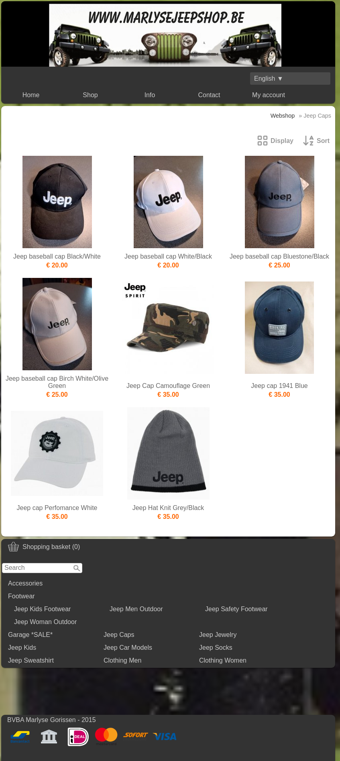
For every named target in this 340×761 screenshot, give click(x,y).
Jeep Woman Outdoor (45, 621)
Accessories (25, 583)
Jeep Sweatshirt (31, 660)
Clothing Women (222, 660)
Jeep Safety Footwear (236, 609)
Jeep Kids (22, 647)
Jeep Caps (119, 634)
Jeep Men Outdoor (136, 609)
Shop (90, 95)
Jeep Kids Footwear (42, 609)
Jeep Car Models (128, 647)
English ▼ (268, 78)
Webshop (283, 115)
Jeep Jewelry (217, 634)
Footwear (21, 596)
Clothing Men (122, 660)
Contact (209, 95)
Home (31, 95)
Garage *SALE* (30, 634)
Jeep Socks (215, 647)
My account (268, 95)
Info (150, 95)
